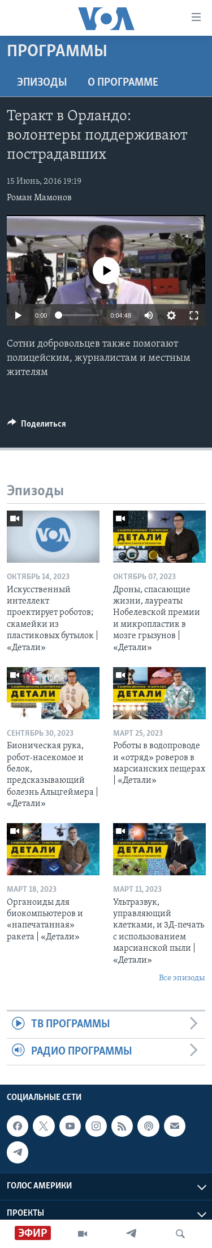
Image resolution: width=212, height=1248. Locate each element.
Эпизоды (42, 82)
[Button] (36, 426)
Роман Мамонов (39, 198)
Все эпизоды (182, 978)
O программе (123, 82)
